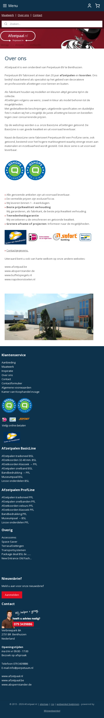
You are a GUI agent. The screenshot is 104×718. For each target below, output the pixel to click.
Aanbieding (9, 362)
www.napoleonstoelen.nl (20, 279)
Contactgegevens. (17, 250)
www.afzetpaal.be (16, 266)
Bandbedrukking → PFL (16, 472)
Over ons (23, 15)
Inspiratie (7, 371)
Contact (37, 15)
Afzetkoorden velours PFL (17, 505)
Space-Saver (9, 541)
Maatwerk (8, 15)
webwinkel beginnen (68, 704)
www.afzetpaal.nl (12, 676)
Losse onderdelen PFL (15, 522)
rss (52, 704)
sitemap (44, 704)
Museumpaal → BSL (14, 518)
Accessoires (9, 537)
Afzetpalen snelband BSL (17, 468)
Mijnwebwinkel (52, 710)
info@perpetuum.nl (21, 668)
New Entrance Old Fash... (17, 558)
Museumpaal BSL (12, 477)
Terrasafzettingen (13, 546)
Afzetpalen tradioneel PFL (17, 497)
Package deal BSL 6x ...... (16, 554)
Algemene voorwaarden (16, 387)
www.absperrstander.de (20, 271)
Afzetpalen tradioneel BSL (17, 456)
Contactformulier (12, 383)
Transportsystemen (14, 550)
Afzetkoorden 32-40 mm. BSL (19, 460)
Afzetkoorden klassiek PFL (18, 510)
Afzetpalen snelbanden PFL (18, 501)
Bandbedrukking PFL (14, 514)
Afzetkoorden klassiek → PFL (19, 464)
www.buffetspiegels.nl (18, 275)
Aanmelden (12, 595)
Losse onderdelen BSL (15, 481)
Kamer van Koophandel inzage (21, 392)
